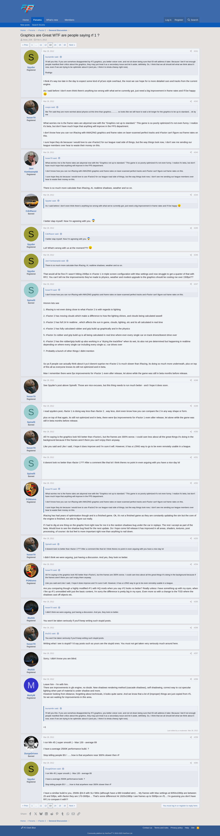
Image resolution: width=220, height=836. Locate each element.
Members (69, 20)
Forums (37, 20)
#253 (196, 538)
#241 (196, 51)
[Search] (193, 20)
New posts (25, 25)
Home (26, 20)
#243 (196, 152)
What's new (52, 20)
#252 (196, 483)
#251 (196, 457)
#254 (196, 564)
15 (60, 45)
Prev (26, 45)
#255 (196, 602)
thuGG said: (50, 633)
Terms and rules (161, 828)
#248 (196, 380)
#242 (196, 101)
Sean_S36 (27, 40)
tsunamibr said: (52, 57)
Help (187, 828)
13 (50, 45)
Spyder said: (50, 201)
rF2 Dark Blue (28, 828)
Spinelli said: (50, 544)
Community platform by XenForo (110, 833)
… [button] (36, 45)
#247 (196, 284)
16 (65, 45)
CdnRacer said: (52, 234)
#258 (196, 679)
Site (192, 828)
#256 (196, 628)
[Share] (191, 51)
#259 (196, 737)
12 (45, 45)
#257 (196, 653)
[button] (60, 20)
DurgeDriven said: (53, 769)
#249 (196, 406)
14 (55, 45)
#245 (196, 228)
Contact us (147, 828)
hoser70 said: (51, 158)
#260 (196, 763)
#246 (196, 255)
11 (41, 45)
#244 (196, 195)
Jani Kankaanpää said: (55, 261)
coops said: (50, 107)
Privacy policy (176, 828)
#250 (196, 432)
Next (71, 45)
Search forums (38, 25)
